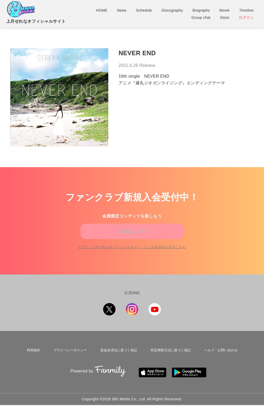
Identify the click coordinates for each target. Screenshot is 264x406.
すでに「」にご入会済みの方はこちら (132, 256)
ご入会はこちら (131, 234)
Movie (224, 10)
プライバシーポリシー (69, 358)
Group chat (200, 17)
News (122, 10)
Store (224, 17)
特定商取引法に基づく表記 (169, 358)
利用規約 (34, 358)
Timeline (246, 10)
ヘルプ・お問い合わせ (219, 358)
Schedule (144, 10)
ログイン (246, 17)
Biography (201, 10)
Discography (172, 10)
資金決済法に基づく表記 (117, 358)
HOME (102, 10)
